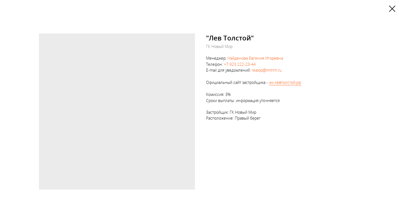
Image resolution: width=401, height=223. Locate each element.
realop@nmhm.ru (267, 70)
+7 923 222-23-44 (240, 64)
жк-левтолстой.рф (285, 82)
